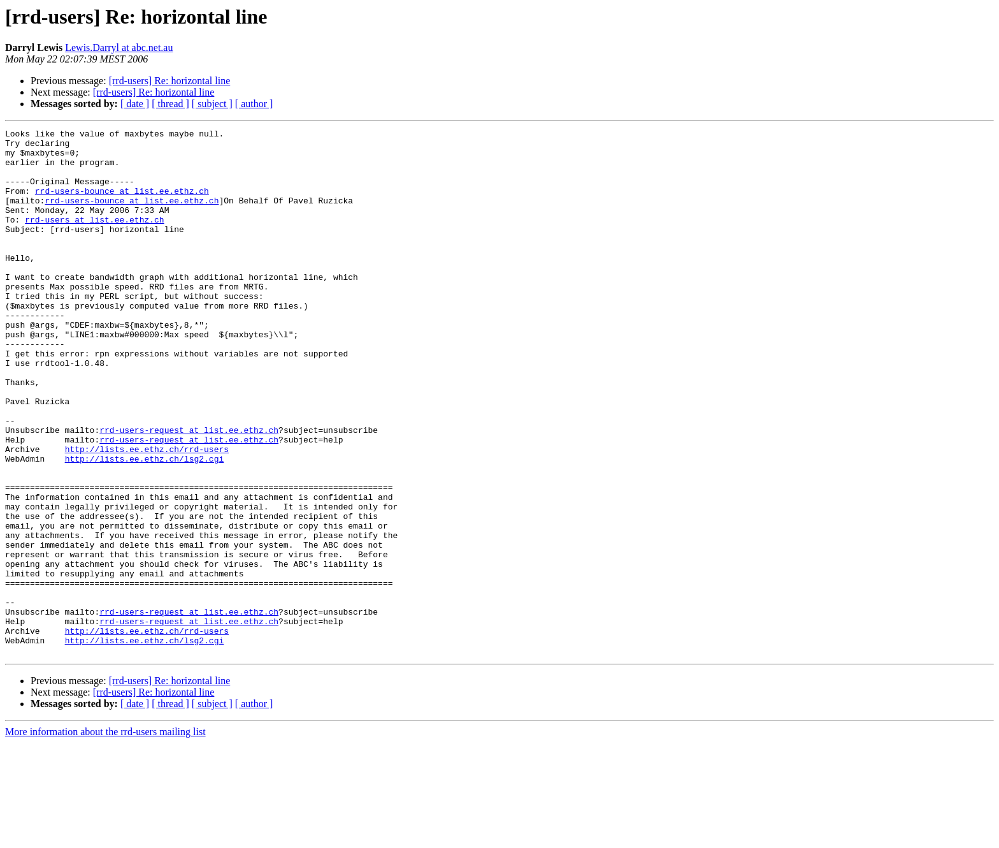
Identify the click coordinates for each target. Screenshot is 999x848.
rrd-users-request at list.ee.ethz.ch (188, 491)
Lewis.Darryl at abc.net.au (119, 47)
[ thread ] (170, 103)
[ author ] (254, 103)
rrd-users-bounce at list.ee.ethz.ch (122, 204)
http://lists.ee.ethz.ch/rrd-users (147, 514)
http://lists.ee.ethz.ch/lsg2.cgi (144, 525)
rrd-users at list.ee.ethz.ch (94, 238)
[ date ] (134, 103)
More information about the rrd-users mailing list (105, 836)
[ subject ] (212, 103)
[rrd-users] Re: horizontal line (170, 80)
